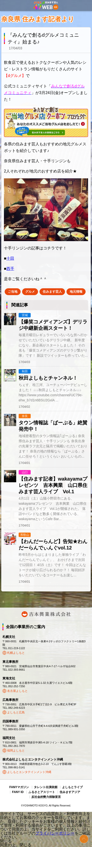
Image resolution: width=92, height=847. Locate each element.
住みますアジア (70, 792)
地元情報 (76, 291)
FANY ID (18, 792)
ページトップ (83, 839)
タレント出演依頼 (45, 787)
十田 (10, 258)
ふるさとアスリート (41, 792)
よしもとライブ (72, 787)
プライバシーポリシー (55, 833)
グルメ (30, 291)
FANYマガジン (19, 787)
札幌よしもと (16, 652)
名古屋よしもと (17, 691)
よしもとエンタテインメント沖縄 (29, 772)
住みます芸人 (52, 291)
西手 (10, 269)
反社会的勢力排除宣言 (46, 797)
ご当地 (12, 291)
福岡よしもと (16, 750)
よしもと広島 (16, 712)
